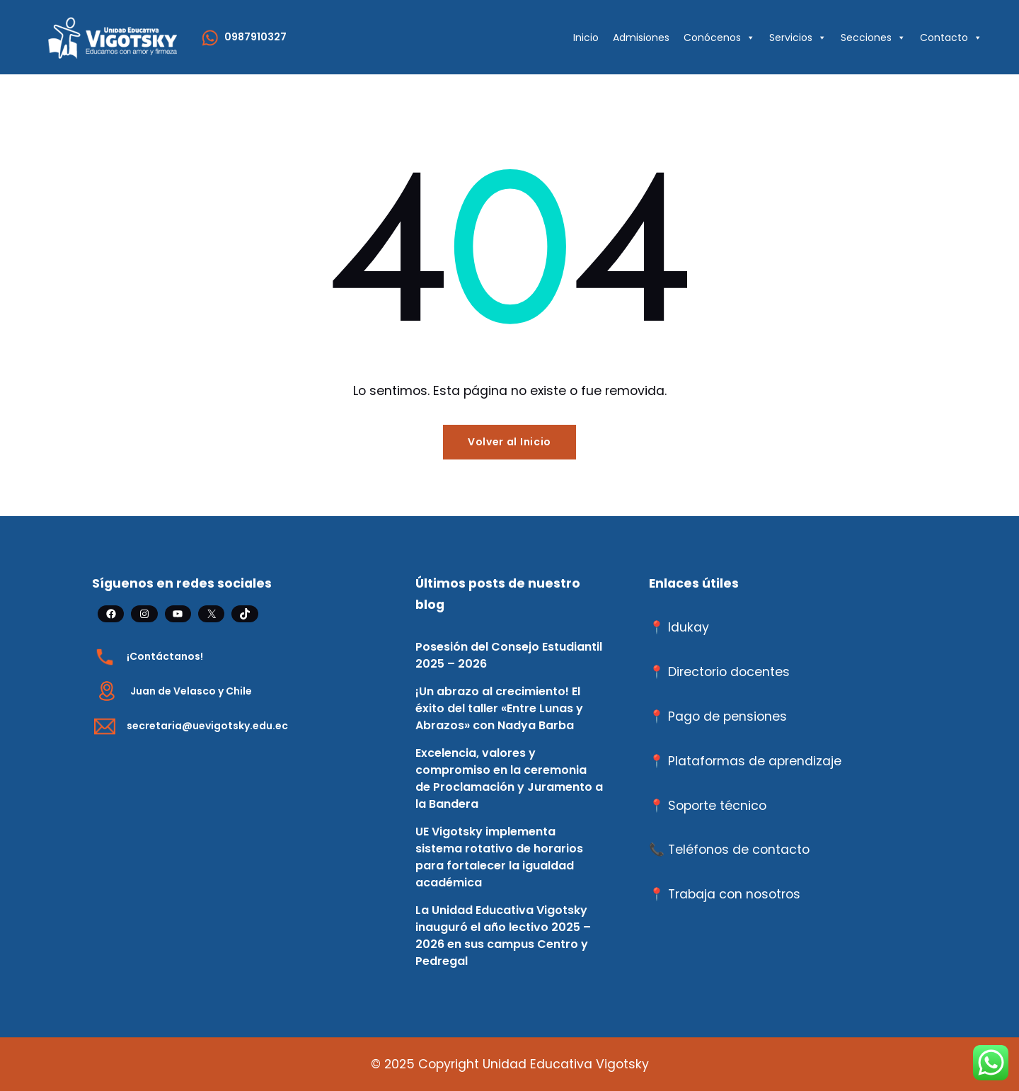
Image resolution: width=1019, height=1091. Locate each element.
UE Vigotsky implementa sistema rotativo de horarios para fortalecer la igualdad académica (499, 857)
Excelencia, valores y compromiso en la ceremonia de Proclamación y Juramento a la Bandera (509, 778)
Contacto (951, 37)
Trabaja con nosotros (734, 894)
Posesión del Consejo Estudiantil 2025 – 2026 (508, 655)
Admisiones (641, 37)
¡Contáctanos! (165, 656)
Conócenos (719, 37)
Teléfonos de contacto (739, 849)
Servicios (798, 37)
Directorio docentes (729, 671)
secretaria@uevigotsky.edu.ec (207, 726)
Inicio (586, 37)
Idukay (688, 627)
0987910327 (255, 37)
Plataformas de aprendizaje (754, 761)
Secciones (873, 37)
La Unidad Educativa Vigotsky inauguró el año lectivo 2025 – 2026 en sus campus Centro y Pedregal (503, 935)
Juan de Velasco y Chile (191, 691)
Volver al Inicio (509, 442)
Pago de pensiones (727, 716)
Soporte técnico (717, 805)
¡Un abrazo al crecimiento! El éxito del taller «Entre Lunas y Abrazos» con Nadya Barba (499, 708)
